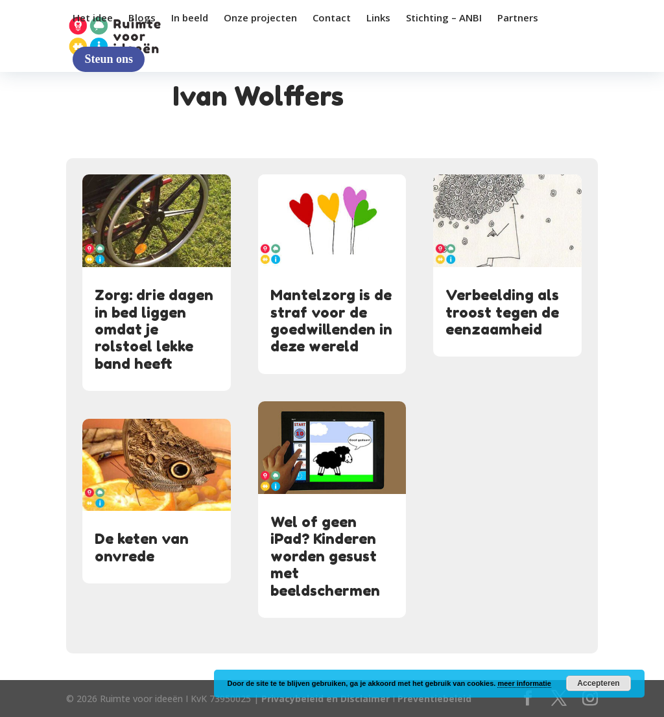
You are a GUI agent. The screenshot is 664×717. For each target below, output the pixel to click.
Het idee (93, 18)
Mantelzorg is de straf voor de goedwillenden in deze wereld (331, 321)
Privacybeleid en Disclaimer (325, 698)
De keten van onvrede (142, 547)
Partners (517, 18)
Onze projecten (260, 18)
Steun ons (108, 59)
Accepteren (598, 683)
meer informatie (524, 683)
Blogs (142, 18)
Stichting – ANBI (444, 18)
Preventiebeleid (434, 698)
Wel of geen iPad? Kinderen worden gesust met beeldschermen (325, 556)
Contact (332, 18)
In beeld (189, 18)
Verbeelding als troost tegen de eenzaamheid (502, 312)
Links (378, 18)
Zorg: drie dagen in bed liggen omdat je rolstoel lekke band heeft (154, 329)
